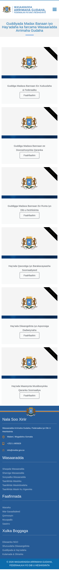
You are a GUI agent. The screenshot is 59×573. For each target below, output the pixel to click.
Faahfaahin (29, 95)
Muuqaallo (7, 519)
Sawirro (6, 524)
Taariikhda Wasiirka (11, 481)
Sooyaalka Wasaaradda (14, 477)
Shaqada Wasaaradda (13, 469)
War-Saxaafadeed (11, 511)
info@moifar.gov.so (16, 450)
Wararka (6, 507)
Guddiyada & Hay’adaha (14, 550)
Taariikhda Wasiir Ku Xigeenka (17, 489)
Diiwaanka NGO (10, 542)
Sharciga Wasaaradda (13, 473)
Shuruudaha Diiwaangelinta (15, 546)
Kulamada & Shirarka (12, 554)
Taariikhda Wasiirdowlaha (14, 485)
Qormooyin (7, 515)
